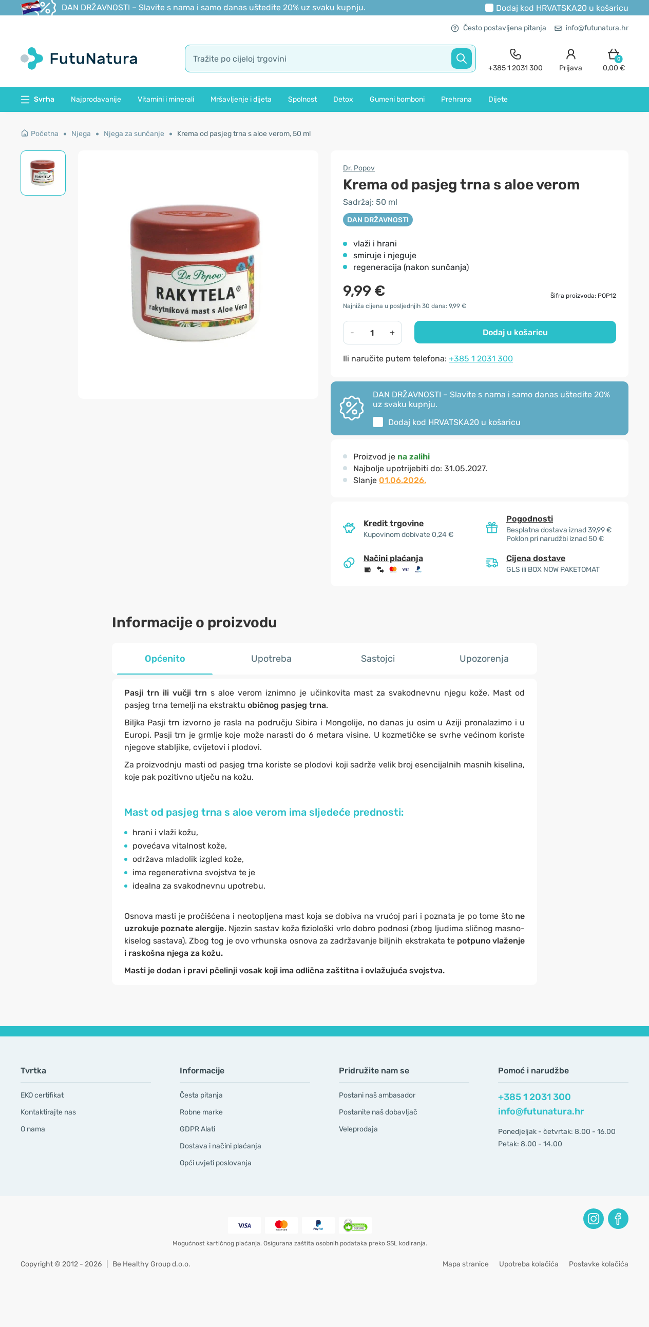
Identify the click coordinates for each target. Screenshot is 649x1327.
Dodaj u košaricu (515, 332)
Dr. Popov (359, 168)
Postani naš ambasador (377, 1095)
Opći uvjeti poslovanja (216, 1163)
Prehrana (456, 99)
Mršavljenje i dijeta (241, 99)
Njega (81, 133)
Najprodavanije (96, 99)
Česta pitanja (201, 1095)
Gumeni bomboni (397, 99)
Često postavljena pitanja (498, 28)
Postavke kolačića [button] (598, 1264)
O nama (33, 1129)
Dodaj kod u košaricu (562, 8)
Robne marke (201, 1112)
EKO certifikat (42, 1095)
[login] (570, 58)
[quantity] (372, 332)
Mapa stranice (466, 1264)
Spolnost (302, 99)
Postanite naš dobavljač (378, 1112)
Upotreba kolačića (529, 1264)
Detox (343, 99)
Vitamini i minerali (166, 99)
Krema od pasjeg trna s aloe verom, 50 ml (244, 133)
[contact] (515, 58)
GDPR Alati (197, 1129)
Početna (40, 133)
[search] (330, 58)
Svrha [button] (37, 99)
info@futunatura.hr (591, 28)
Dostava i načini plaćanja (220, 1146)
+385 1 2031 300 (481, 358)
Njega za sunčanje (134, 133)
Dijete (498, 99)
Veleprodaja (358, 1129)
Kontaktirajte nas (48, 1112)
